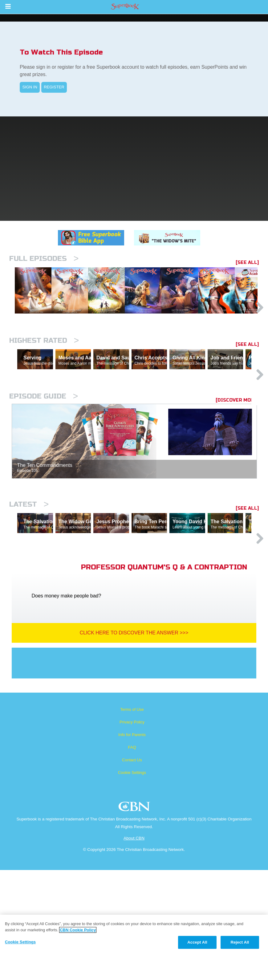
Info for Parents (132, 819)
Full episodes (44, 258)
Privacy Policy (132, 807)
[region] (134, 935)
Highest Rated (44, 372)
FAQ (132, 832)
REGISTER (54, 87)
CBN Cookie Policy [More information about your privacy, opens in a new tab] (78, 930)
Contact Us (132, 845)
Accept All (197, 942)
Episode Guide (43, 454)
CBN (135, 893)
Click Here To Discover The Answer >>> (134, 717)
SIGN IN (29, 87)
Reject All (239, 942)
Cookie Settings (132, 857)
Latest (29, 562)
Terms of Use (132, 794)
